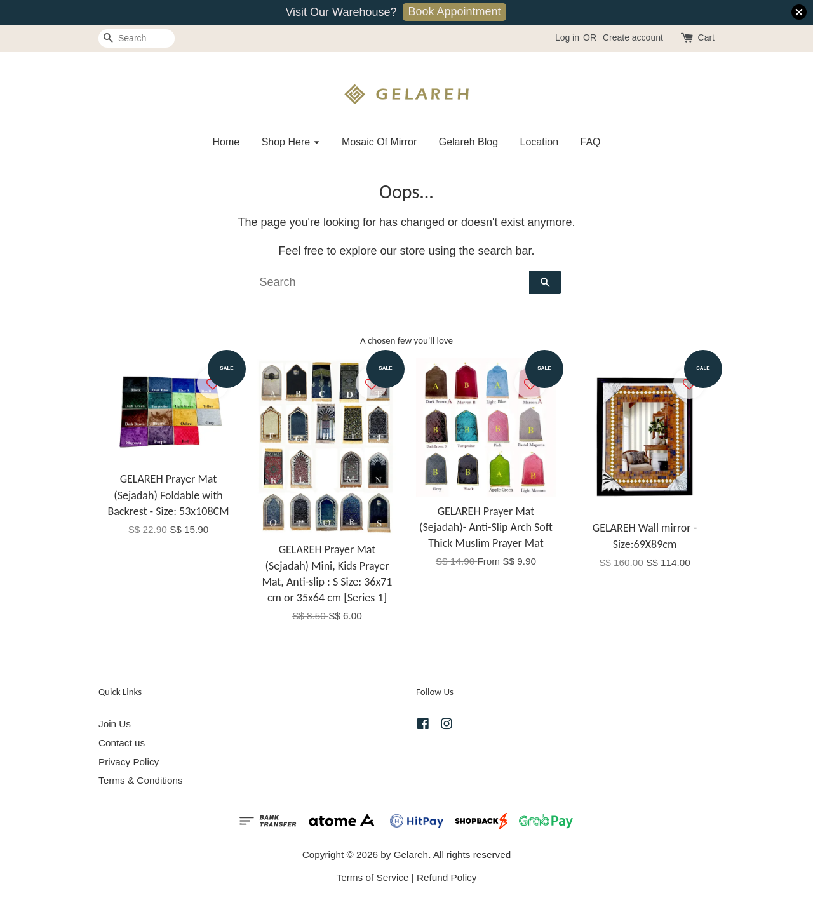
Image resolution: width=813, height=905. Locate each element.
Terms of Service (373, 877)
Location (539, 142)
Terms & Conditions (140, 780)
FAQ (591, 142)
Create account (633, 37)
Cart (706, 37)
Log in (567, 37)
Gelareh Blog (468, 142)
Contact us (121, 742)
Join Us (114, 723)
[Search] (136, 38)
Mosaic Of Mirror (379, 142)
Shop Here (291, 142)
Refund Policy (446, 877)
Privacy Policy (128, 761)
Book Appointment (454, 11)
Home (225, 142)
